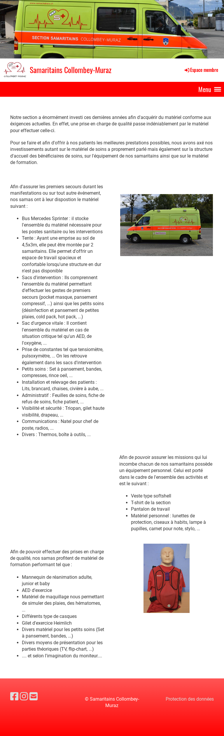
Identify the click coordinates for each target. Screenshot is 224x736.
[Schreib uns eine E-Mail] (33, 696)
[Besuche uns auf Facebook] (14, 696)
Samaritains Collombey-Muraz (70, 70)
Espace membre (201, 69)
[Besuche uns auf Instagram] (24, 696)
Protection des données (190, 699)
